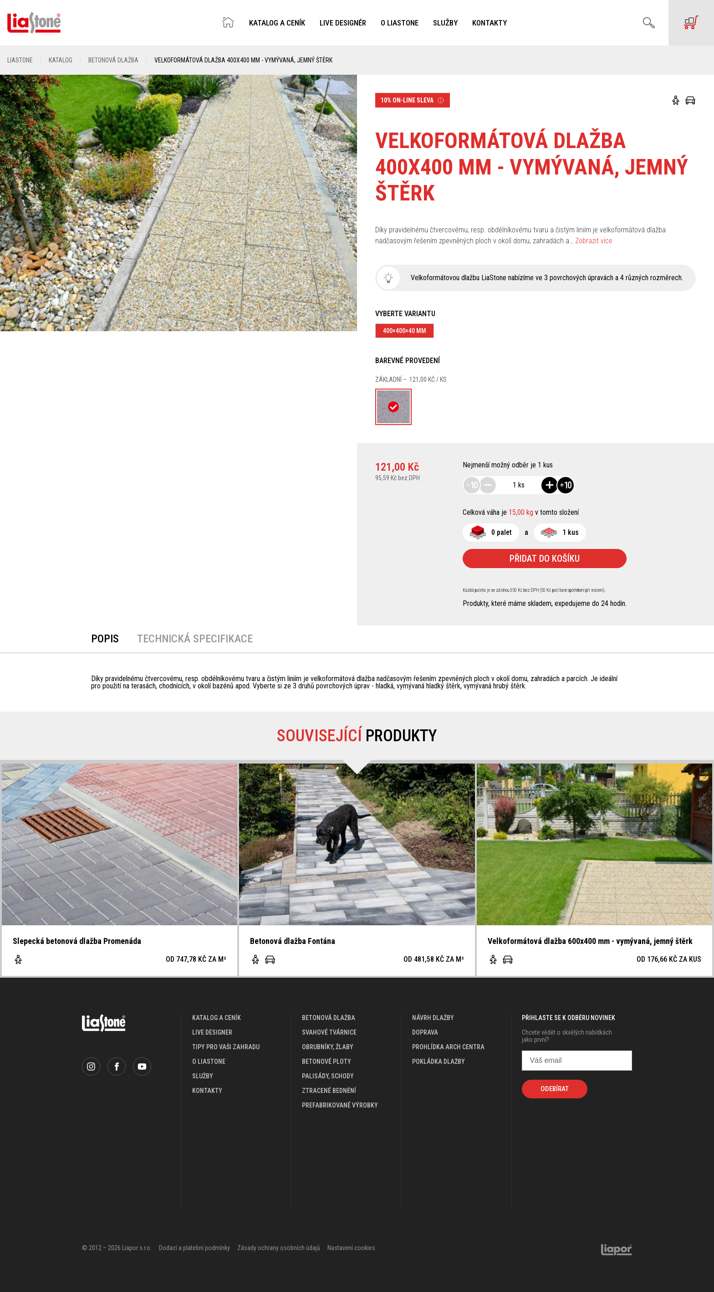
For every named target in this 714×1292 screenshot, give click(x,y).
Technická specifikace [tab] (195, 639)
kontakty (207, 1090)
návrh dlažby (433, 1017)
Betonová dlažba (113, 60)
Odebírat (555, 1089)
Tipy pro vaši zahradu (226, 1047)
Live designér (343, 23)
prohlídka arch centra (448, 1047)
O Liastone (399, 23)
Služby (445, 23)
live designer (212, 1032)
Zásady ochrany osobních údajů (278, 1247)
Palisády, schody (328, 1076)
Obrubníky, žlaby (327, 1047)
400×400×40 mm (404, 330)
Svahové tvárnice (329, 1032)
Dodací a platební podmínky (194, 1247)
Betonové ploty (326, 1061)
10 (471, 485)
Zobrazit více (593, 240)
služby (202, 1076)
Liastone (20, 60)
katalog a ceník (216, 1017)
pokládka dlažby (438, 1061)
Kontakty (489, 23)
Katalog (60, 60)
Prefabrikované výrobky (340, 1105)
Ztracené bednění (329, 1090)
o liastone (208, 1061)
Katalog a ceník (277, 23)
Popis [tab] (105, 639)
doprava (425, 1032)
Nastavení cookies (351, 1247)
